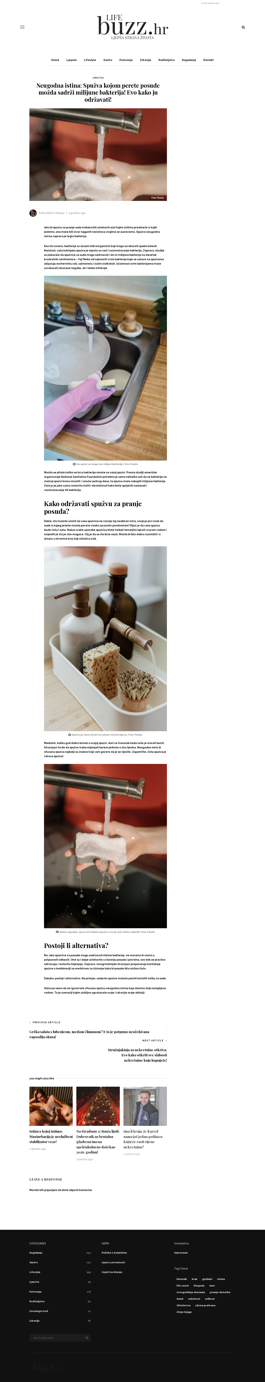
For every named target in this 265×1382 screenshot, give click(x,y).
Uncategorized (60, 1311)
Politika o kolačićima (114, 1252)
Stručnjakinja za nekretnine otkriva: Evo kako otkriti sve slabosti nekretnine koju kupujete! (137, 1055)
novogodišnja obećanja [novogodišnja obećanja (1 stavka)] (191, 1292)
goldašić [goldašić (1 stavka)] (207, 1279)
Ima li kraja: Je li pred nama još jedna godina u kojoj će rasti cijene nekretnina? (142, 1139)
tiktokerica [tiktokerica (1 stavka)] (183, 1305)
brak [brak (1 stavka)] (194, 1279)
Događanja (189, 60)
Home (55, 60)
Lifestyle (90, 60)
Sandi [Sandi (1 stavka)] (180, 1298)
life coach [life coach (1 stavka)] (183, 1285)
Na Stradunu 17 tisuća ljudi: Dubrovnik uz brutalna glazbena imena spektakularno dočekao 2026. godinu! (97, 1141)
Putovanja (126, 60)
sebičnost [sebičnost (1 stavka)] (194, 1298)
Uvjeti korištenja (112, 1272)
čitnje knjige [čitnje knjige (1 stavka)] (184, 1312)
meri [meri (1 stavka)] (212, 1285)
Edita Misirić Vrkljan (51, 213)
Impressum (181, 1252)
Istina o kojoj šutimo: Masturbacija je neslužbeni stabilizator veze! (51, 1136)
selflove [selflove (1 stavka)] (210, 1298)
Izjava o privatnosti (113, 1262)
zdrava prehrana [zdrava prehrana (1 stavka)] (205, 1305)
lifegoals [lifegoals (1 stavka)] (199, 1285)
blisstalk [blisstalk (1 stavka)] (182, 1279)
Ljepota (71, 60)
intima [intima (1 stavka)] (221, 1279)
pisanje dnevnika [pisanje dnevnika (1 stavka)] (220, 1292)
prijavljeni (50, 1190)
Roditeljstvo (167, 60)
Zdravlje (145, 60)
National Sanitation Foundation (81, 476)
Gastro (107, 60)
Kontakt (208, 60)
